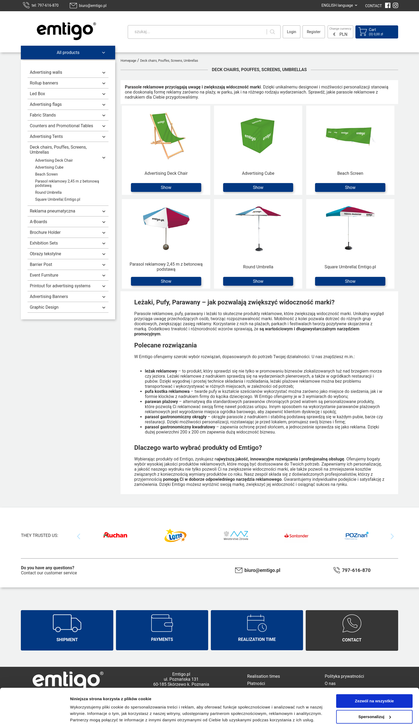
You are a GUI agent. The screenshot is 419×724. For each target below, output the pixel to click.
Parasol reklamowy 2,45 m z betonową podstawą (67, 183)
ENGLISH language (337, 5)
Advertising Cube (49, 167)
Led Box (37, 93)
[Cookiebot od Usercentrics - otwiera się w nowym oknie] (34, 714)
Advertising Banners (49, 296)
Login (291, 32)
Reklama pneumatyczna (52, 211)
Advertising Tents (46, 136)
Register (313, 32)
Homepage (128, 61)
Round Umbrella (48, 192)
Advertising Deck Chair (54, 160)
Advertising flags (46, 104)
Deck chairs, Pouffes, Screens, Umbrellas (58, 150)
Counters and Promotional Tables (61, 125)
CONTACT (373, 6)
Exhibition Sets (44, 243)
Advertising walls (46, 72)
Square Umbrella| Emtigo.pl (57, 199)
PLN (343, 34)
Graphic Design (44, 307)
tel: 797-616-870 (45, 5)
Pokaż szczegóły (86, 713)
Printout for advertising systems (60, 285)
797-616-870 (356, 570)
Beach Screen (46, 174)
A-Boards (38, 221)
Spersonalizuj (374, 695)
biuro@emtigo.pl (93, 5)
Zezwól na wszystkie (374, 679)
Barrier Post (41, 264)
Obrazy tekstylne (45, 253)
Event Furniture (44, 275)
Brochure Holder (45, 232)
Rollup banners (44, 83)
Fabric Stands (43, 115)
